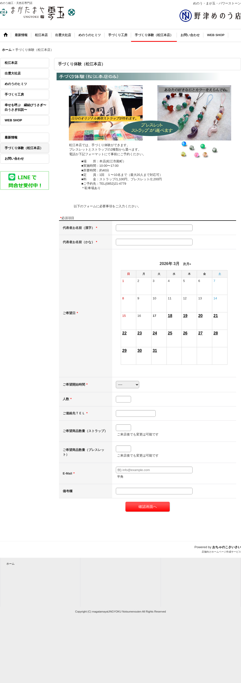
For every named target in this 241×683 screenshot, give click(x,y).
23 (139, 333)
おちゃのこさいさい (226, 547)
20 (200, 316)
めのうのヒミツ (16, 84)
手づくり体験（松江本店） (24, 148)
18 (170, 316)
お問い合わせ (14, 158)
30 (139, 350)
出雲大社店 (13, 73)
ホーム (10, 563)
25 (170, 333)
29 (124, 350)
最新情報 (11, 137)
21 (215, 316)
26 (185, 333)
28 (215, 333)
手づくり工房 (14, 94)
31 (155, 350)
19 (185, 316)
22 (124, 333)
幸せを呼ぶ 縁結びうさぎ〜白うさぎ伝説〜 (25, 107)
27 (200, 333)
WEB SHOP (13, 120)
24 (155, 333)
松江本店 (11, 63)
